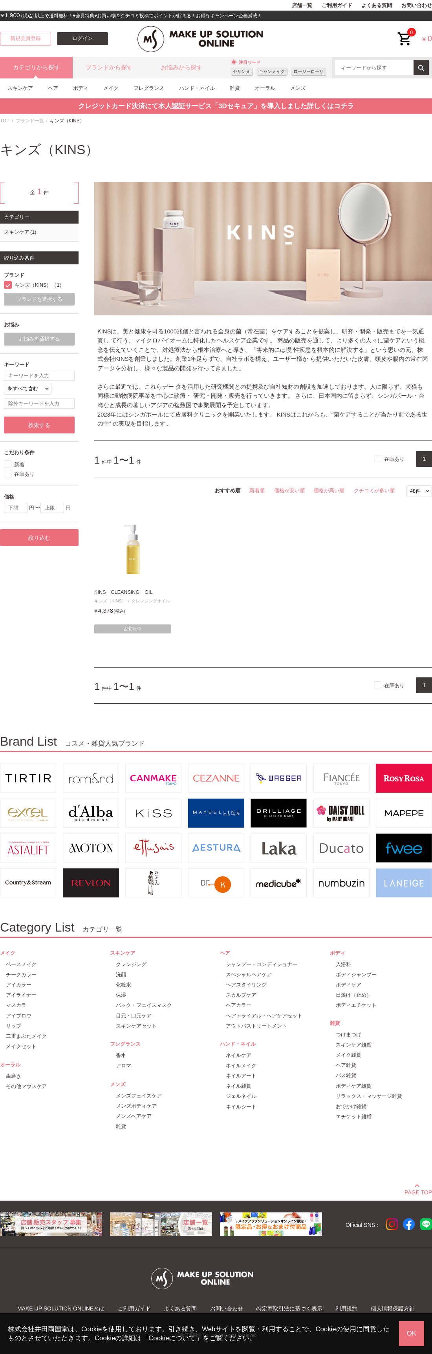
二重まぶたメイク (26, 1036)
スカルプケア (241, 995)
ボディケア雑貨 (354, 1086)
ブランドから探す (109, 67)
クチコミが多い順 (374, 490)
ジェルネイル (241, 1096)
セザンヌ (241, 71)
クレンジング (131, 964)
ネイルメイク (241, 1065)
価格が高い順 (329, 490)
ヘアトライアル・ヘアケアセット (264, 1016)
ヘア (53, 88)
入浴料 (343, 964)
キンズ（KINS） (110, 601)
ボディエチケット (356, 1005)
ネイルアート (241, 1076)
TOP (4, 121)
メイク (111, 88)
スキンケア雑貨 (354, 1045)
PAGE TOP (418, 1191)
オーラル (265, 88)
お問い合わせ (416, 5)
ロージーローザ (308, 71)
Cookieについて (172, 1338)
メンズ (298, 88)
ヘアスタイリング (246, 985)
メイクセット (21, 1046)
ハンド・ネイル (197, 88)
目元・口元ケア (134, 1016)
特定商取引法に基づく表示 (289, 1308)
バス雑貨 (346, 1075)
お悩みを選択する (39, 339)
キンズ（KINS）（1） (39, 285)
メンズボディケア (136, 1106)
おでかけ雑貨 (351, 1106)
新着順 (257, 490)
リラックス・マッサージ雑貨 (369, 1096)
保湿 (121, 995)
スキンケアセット (136, 1026)
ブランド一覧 (30, 121)
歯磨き (13, 1076)
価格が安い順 (289, 490)
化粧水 (123, 985)
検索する (39, 425)
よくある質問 (376, 5)
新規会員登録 (25, 38)
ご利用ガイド (337, 5)
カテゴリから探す (36, 67)
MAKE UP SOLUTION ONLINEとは (60, 1308)
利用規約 (346, 1308)
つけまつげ (348, 1034)
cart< (405, 32)
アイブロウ (18, 1016)
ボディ (80, 88)
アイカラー (18, 985)
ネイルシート (241, 1107)
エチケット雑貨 (354, 1116)
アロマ (123, 1065)
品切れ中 (132, 628)
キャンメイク (272, 71)
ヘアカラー (238, 1005)
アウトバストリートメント (256, 1026)
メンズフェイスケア (139, 1096)
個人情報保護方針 (393, 1308)
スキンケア (20, 88)
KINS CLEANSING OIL (123, 592)
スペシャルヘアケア (249, 974)
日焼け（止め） (354, 995)
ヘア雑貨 (346, 1065)
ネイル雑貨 (238, 1086)
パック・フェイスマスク (144, 1005)
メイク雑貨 (348, 1055)
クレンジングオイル (150, 601)
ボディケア (348, 985)
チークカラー (21, 974)
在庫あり (394, 459)
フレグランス (149, 88)
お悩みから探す (181, 67)
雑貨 (235, 88)
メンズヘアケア (134, 1116)
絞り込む (39, 538)
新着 (19, 465)
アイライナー (21, 995)
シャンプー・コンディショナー (261, 964)
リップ (13, 1026)
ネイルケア (238, 1055)
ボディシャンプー (356, 974)
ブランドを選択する (39, 299)
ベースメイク (21, 964)
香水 (121, 1055)
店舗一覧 (302, 5)
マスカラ (16, 1005)
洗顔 (121, 974)
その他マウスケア (26, 1086)
